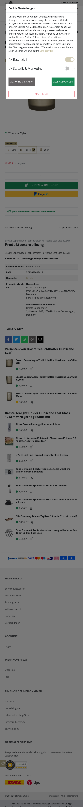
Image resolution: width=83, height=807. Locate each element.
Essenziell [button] (17, 59)
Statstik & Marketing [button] (25, 68)
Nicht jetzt (41, 93)
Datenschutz (46, 50)
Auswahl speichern (22, 81)
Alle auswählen (63, 81)
